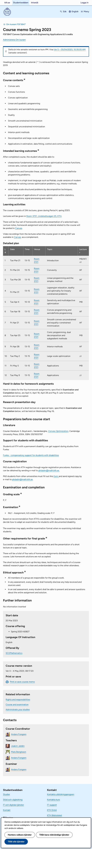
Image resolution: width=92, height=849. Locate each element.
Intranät (34, 2)
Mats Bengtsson (18, 752)
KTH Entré (52, 810)
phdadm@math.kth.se (22, 479)
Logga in (84, 2)
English (75, 11)
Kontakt (6, 810)
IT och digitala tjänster (13, 805)
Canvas (18, 228)
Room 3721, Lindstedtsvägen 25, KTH (43, 216)
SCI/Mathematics (14, 653)
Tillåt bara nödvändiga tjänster (54, 835)
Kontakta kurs (53, 799)
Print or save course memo (22, 681)
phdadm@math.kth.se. (48, 470)
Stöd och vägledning (12, 799)
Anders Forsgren (18, 734)
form (56, 476)
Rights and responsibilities (18, 699)
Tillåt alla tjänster (16, 841)
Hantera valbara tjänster (20, 835)
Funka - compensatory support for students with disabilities (31, 455)
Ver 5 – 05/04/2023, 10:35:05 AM (70, 49)
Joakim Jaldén (18, 746)
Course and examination (17, 704)
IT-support (52, 805)
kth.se (7, 2)
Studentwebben (20, 2)
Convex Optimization (58, 431)
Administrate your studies (18, 709)
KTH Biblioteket (54, 815)
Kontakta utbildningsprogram (60, 794)
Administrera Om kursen (14, 39)
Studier (6, 794)
